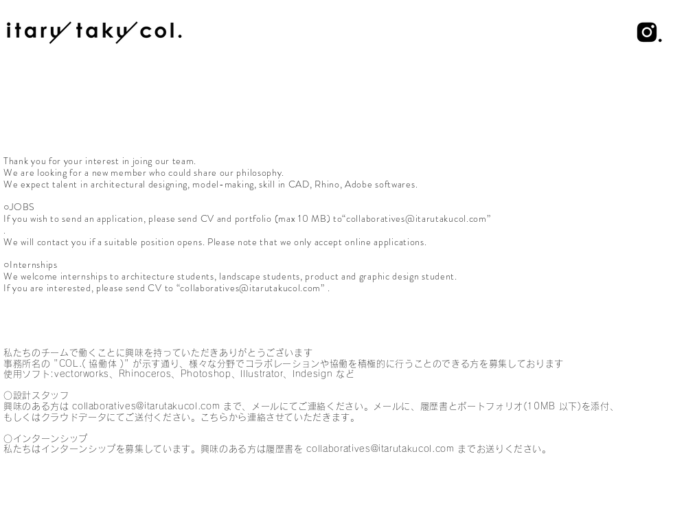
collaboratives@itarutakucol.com (250, 288)
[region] (336, 32)
